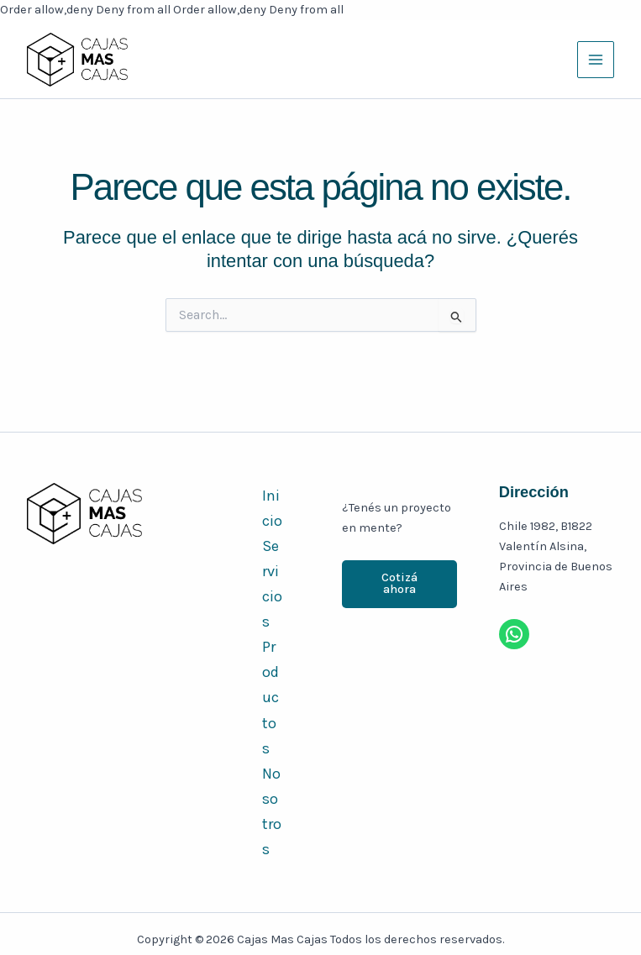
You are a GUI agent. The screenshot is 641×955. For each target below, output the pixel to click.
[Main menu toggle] (595, 59)
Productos (270, 697)
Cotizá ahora (399, 583)
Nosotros (271, 811)
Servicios (272, 584)
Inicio (272, 508)
